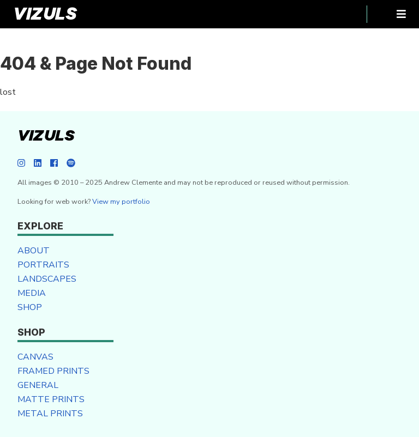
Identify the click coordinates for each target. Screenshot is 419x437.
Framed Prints (53, 371)
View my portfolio (121, 202)
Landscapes (46, 279)
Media (31, 293)
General (37, 385)
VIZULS (45, 14)
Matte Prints (51, 399)
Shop (29, 307)
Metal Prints (50, 414)
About (33, 251)
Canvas (35, 357)
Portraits (43, 265)
